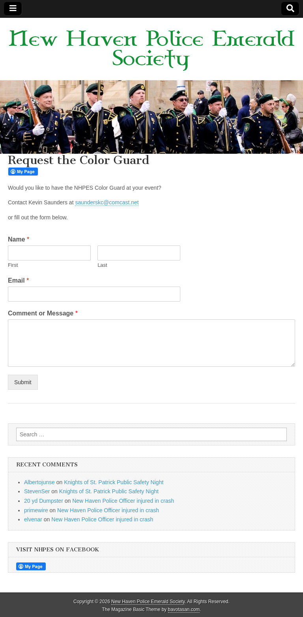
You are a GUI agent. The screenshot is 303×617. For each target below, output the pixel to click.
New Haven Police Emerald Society (151, 49)
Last (102, 265)
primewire (36, 510)
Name (18, 239)
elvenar (33, 519)
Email (18, 280)
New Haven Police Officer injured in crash (123, 501)
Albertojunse (39, 482)
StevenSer (37, 491)
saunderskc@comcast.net (106, 202)
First (13, 265)
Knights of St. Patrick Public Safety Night (113, 482)
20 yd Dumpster (43, 501)
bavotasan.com (184, 609)
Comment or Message (43, 313)
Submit (23, 382)
